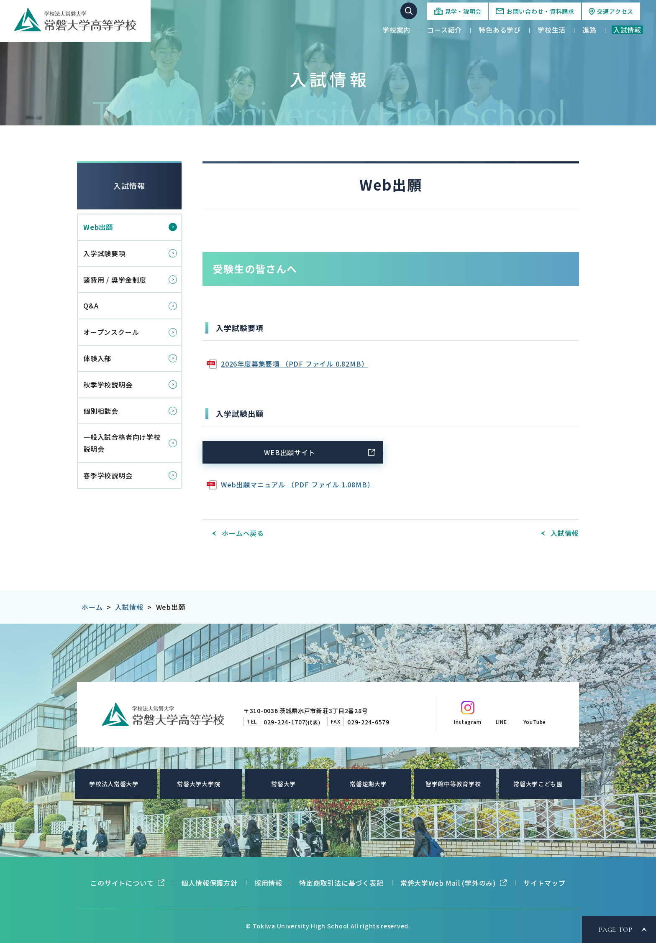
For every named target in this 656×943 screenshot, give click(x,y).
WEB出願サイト (289, 452)
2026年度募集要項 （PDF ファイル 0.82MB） (294, 364)
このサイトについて (122, 883)
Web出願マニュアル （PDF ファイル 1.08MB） (297, 484)
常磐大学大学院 (198, 784)
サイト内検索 (408, 11)
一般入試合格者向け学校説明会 (122, 443)
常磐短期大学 (368, 784)
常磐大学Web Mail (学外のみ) (448, 883)
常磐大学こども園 (538, 784)
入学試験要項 (104, 253)
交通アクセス (615, 11)
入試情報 (129, 185)
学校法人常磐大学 (113, 784)
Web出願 (98, 227)
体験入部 (97, 358)
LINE (501, 721)
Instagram (467, 721)
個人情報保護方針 (209, 883)
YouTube (534, 721)
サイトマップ (544, 883)
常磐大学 (283, 784)
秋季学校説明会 (108, 385)
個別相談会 (100, 411)
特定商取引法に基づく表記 (341, 883)
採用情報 (268, 883)
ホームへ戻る (243, 533)
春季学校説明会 (108, 475)
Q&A (90, 306)
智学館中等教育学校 (453, 784)
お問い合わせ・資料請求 (540, 11)
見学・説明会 (463, 11)
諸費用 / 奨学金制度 (114, 280)
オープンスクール (111, 332)
